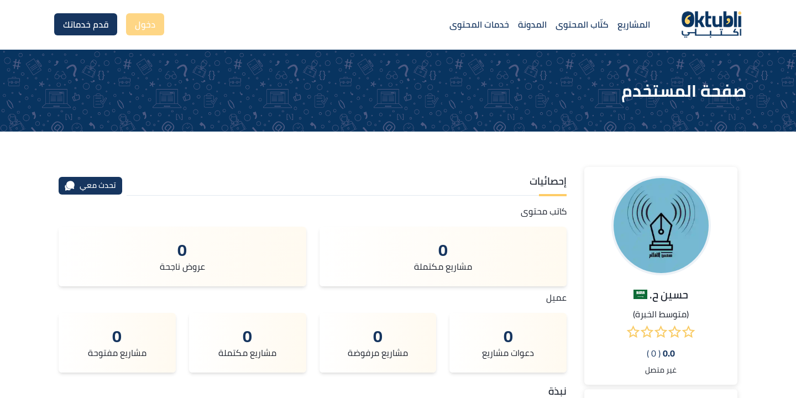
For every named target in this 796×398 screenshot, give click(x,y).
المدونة (532, 24)
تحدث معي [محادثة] (90, 185)
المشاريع (633, 24)
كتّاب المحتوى (582, 24)
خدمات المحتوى (479, 24)
